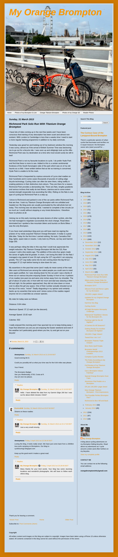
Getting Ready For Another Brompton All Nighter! (95, 330)
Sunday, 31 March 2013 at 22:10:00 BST (56, 389)
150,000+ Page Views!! (93, 334)
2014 (85, 236)
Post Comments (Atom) (28, 524)
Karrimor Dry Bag (91, 303)
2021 (85, 213)
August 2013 (90, 255)
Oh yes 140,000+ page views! (96, 387)
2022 (85, 210)
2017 (85, 226)
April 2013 (89, 269)
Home (9, 113)
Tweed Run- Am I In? (93, 337)
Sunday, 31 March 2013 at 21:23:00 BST (40, 355)
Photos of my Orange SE (71, 113)
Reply (17, 380)
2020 (85, 216)
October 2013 (90, 249)
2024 (85, 203)
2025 (85, 200)
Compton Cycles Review (94, 357)
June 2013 (89, 262)
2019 (85, 219)
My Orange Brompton (55, 12)
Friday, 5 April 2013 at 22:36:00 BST (38, 441)
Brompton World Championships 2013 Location (94, 351)
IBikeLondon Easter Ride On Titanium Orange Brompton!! (96, 281)
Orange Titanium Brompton (49, 113)
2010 (85, 419)
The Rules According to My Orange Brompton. (95, 361)
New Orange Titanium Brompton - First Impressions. (97, 391)
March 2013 (90, 272)
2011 (85, 416)
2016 (85, 229)
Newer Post (14, 520)
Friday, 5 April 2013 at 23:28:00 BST (54, 466)
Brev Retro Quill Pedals (94, 346)
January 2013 (90, 408)
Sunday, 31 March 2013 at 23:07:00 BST (39, 408)
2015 (85, 233)
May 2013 (89, 265)
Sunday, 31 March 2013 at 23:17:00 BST (56, 424)
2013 (85, 239)
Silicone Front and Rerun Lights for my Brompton (97, 290)
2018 (85, 223)
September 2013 (91, 252)
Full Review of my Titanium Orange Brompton (95, 366)
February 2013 (91, 405)
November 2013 (91, 245)
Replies (20, 385)
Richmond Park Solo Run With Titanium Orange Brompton (96, 276)
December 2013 (91, 242)
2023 (85, 206)
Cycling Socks (90, 306)
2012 (85, 412)
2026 (85, 196)
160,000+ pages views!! (94, 294)
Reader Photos (88, 113)
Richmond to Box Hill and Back (96, 401)
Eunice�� (19, 408)
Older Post (69, 520)
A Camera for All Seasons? (95, 325)
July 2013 (89, 259)
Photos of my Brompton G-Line (26, 113)
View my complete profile (90, 454)
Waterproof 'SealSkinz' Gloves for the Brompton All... (96, 316)
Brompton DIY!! (91, 285)
